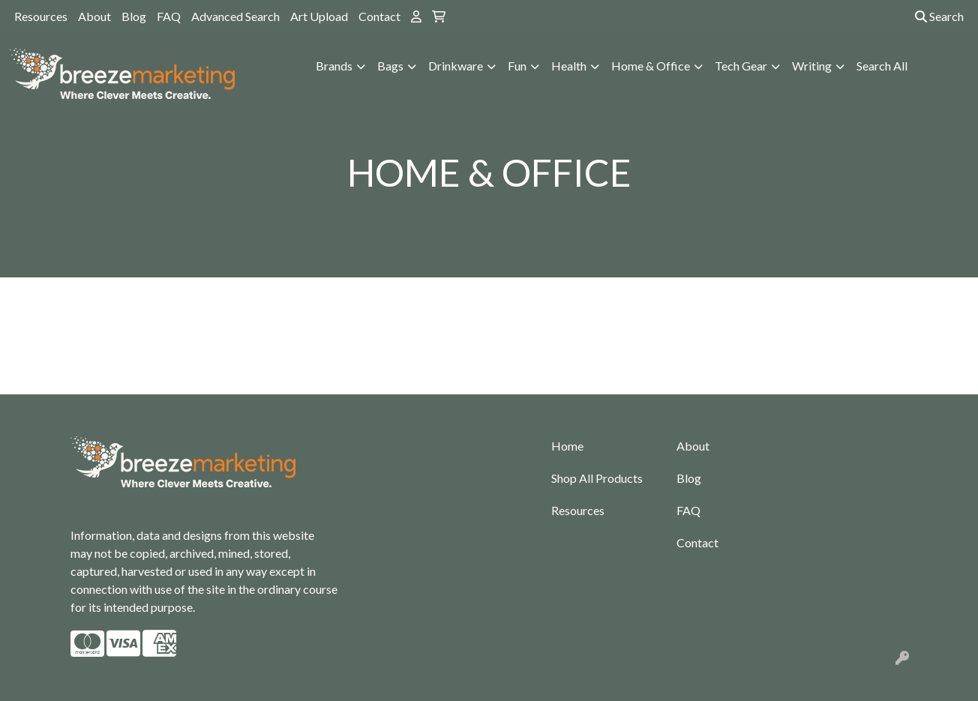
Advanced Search (235, 16)
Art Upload (319, 16)
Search (939, 16)
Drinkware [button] (455, 65)
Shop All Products (597, 478)
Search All (882, 65)
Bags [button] (390, 65)
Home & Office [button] (650, 65)
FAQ (169, 16)
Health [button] (568, 65)
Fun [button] (517, 65)
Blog (134, 16)
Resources (41, 16)
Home (567, 446)
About (94, 16)
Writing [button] (812, 65)
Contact (379, 16)
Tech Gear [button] (741, 65)
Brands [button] (334, 65)
